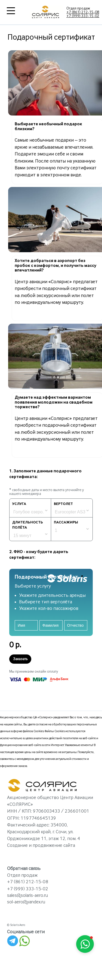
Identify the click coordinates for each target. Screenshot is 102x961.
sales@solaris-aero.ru (27, 895)
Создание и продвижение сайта (41, 845)
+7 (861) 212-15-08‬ (82, 12)
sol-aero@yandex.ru (26, 902)
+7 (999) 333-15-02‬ (82, 16)
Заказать (20, 659)
